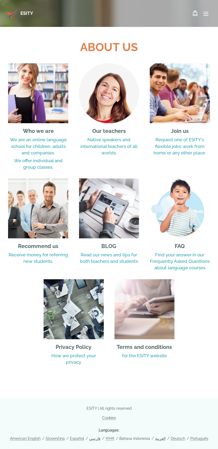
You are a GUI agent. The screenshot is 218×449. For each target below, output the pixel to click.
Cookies (109, 418)
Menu (205, 13)
